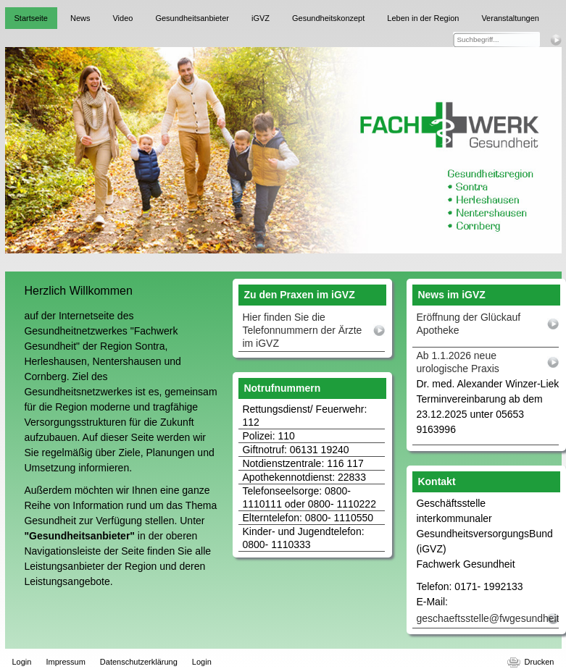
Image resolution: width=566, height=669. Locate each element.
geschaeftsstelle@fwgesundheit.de (487, 618)
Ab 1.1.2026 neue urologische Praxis (457, 362)
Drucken (539, 661)
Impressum (65, 661)
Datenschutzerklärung (139, 661)
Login (22, 661)
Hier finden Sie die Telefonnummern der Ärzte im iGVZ (302, 330)
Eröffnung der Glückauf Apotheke (468, 323)
